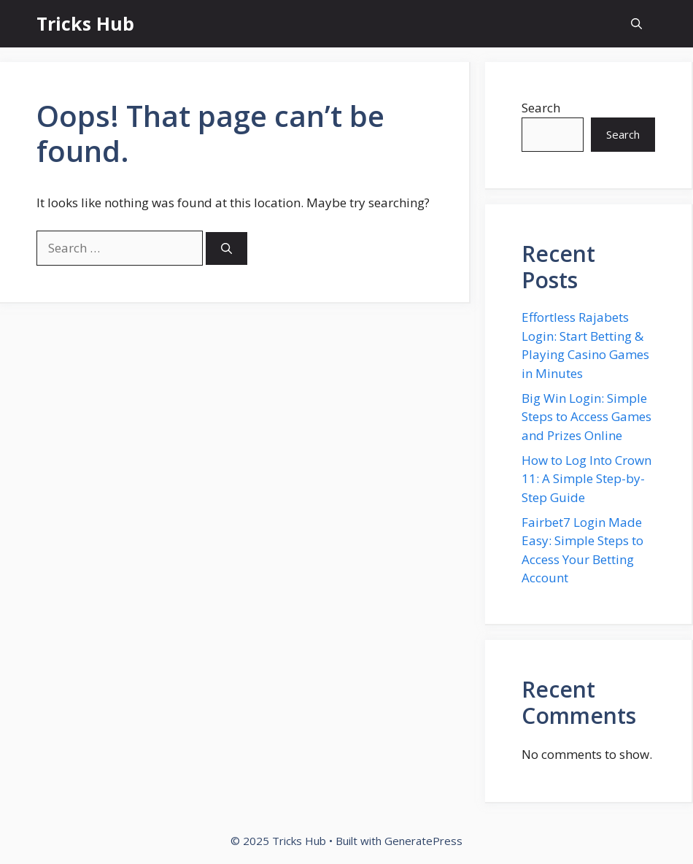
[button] (636, 23)
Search (541, 107)
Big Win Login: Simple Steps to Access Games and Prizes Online (586, 417)
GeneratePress (423, 840)
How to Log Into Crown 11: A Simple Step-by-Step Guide (586, 479)
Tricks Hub (85, 23)
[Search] (226, 248)
